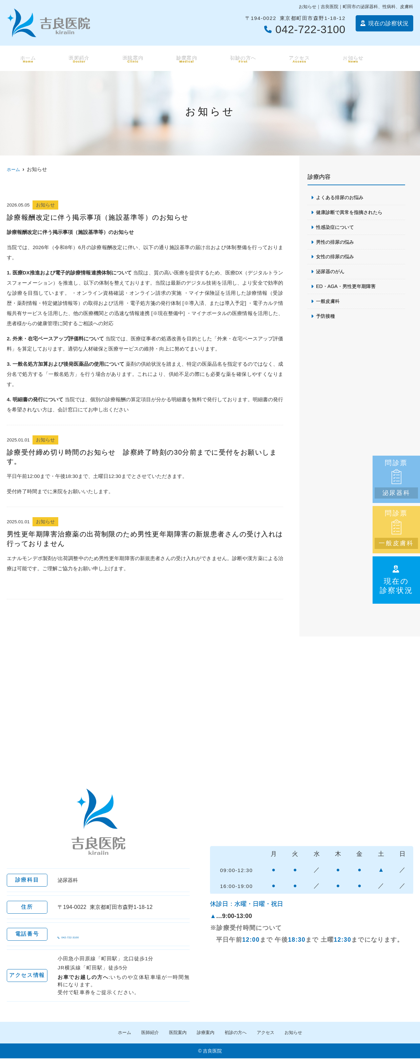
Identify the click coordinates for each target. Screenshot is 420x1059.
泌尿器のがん (331, 273)
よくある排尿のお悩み (341, 197)
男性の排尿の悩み (336, 243)
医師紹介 (77, 58)
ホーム (27, 58)
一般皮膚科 (328, 304)
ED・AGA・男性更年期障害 (348, 289)
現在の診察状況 (396, 580)
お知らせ (352, 58)
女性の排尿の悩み (336, 258)
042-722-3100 (100, 934)
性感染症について (336, 228)
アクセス (299, 58)
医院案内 (131, 58)
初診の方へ (242, 58)
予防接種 (326, 319)
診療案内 (184, 58)
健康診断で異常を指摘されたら (351, 213)
